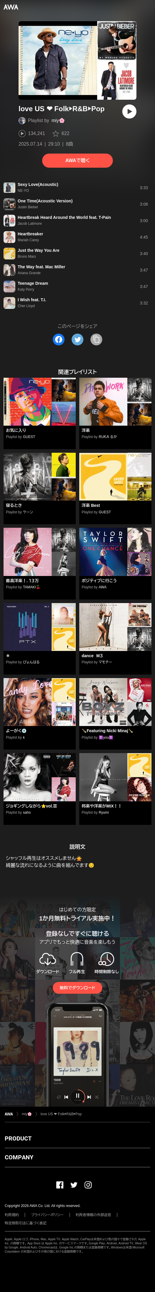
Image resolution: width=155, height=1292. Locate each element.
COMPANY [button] (19, 1157)
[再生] (129, 111)
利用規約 (12, 1215)
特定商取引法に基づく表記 (26, 1223)
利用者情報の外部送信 (93, 1215)
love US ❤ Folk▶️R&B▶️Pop (61, 1114)
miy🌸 (58, 120)
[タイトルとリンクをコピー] (96, 339)
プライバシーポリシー (47, 1215)
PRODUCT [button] (18, 1138)
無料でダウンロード (77, 987)
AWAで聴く (77, 160)
